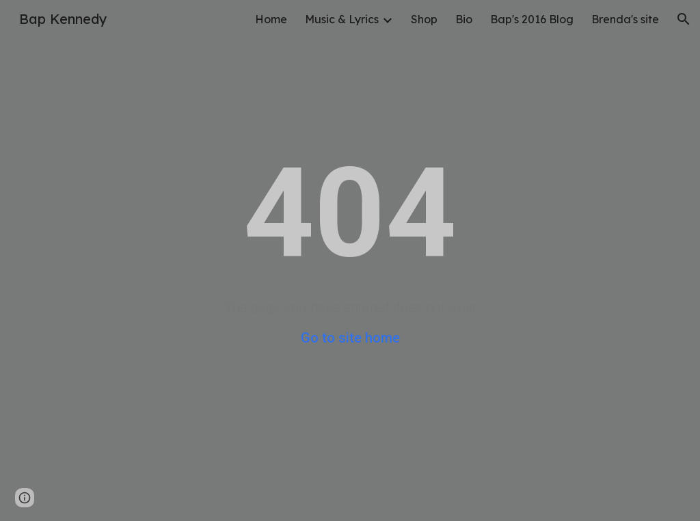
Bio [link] (463, 19)
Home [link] (271, 19)
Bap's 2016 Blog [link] (532, 19)
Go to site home (350, 338)
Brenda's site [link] (625, 19)
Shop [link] (424, 19)
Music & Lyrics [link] (342, 19)
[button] (683, 19)
